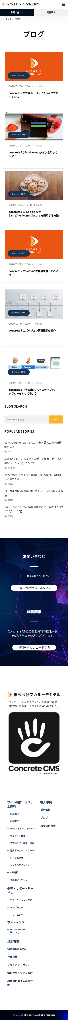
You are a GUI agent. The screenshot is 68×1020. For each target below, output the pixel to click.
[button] (63, 4)
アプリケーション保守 (21, 900)
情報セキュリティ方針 (20, 973)
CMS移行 (14, 821)
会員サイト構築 (17, 836)
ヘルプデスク (16, 907)
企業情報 (13, 941)
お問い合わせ (17, 12)
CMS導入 (14, 814)
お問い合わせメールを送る (34, 587)
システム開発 (16, 858)
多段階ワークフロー (20, 880)
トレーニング (16, 915)
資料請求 (51, 12)
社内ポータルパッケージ (22, 850)
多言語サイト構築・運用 (22, 843)
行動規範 (12, 957)
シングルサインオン (20, 865)
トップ (8, 19)
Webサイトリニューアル (22, 828)
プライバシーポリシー (20, 965)
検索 (56, 419)
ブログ (44, 818)
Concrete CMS (18, 75)
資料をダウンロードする (34, 647)
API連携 (14, 872)
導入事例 (46, 802)
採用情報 (45, 810)
